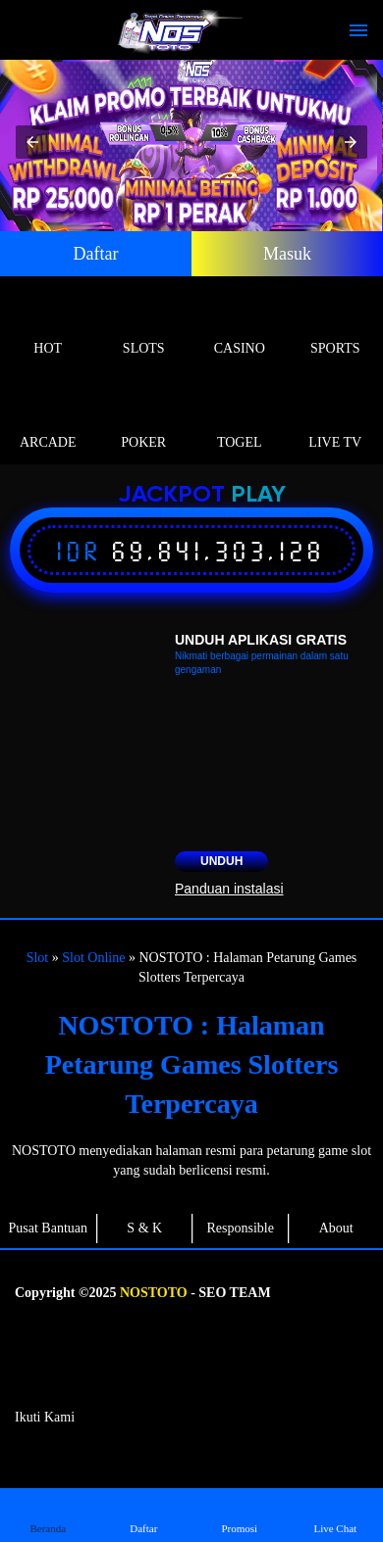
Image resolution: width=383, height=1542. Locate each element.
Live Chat (334, 1514)
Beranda (48, 1514)
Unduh (221, 861)
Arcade (48, 420)
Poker (144, 420)
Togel (239, 420)
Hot (48, 326)
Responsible (240, 1228)
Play (258, 495)
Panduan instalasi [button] (229, 888)
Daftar (96, 254)
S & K (144, 1228)
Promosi (239, 1514)
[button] (32, 142)
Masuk (287, 254)
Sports (336, 326)
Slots (144, 326)
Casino (239, 326)
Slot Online (93, 957)
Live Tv (336, 420)
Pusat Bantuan (48, 1228)
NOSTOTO (154, 1292)
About (336, 1228)
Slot (38, 957)
